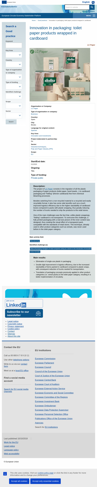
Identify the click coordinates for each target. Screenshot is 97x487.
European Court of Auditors (47, 384)
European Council (43, 367)
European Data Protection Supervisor (51, 410)
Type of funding (12, 82)
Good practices (42, 20)
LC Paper (91, 45)
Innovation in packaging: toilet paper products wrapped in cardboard (70, 20)
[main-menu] (94, 16)
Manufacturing (34, 241)
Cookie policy (14, 329)
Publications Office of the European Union (53, 419)
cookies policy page (46, 473)
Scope (8, 101)
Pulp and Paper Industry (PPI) (42, 149)
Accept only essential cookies (45, 481)
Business (34, 114)
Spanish (34, 130)
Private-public (37, 178)
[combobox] (14, 55)
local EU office (22, 371)
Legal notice (13, 321)
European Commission (45, 359)
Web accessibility (11, 454)
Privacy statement (16, 326)
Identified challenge (13, 92)
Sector (8, 111)
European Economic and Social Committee (54, 393)
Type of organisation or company (14, 71)
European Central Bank (45, 380)
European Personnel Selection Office (51, 414)
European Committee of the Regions (51, 397)
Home (33, 20)
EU (32, 154)
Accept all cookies (19, 481)
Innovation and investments (41, 136)
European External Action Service (50, 389)
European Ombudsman (45, 406)
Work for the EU (11, 442)
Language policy (11, 450)
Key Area (9, 50)
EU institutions (51, 427)
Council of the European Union (49, 371)
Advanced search (88, 11)
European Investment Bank (47, 401)
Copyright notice (15, 324)
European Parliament (44, 363)
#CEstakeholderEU (9, 7)
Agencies (39, 423)
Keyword (9, 41)
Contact (11, 331)
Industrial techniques (38, 147)
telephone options (21, 360)
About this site (14, 336)
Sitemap (11, 334)
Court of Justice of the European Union (52, 376)
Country (9, 60)
